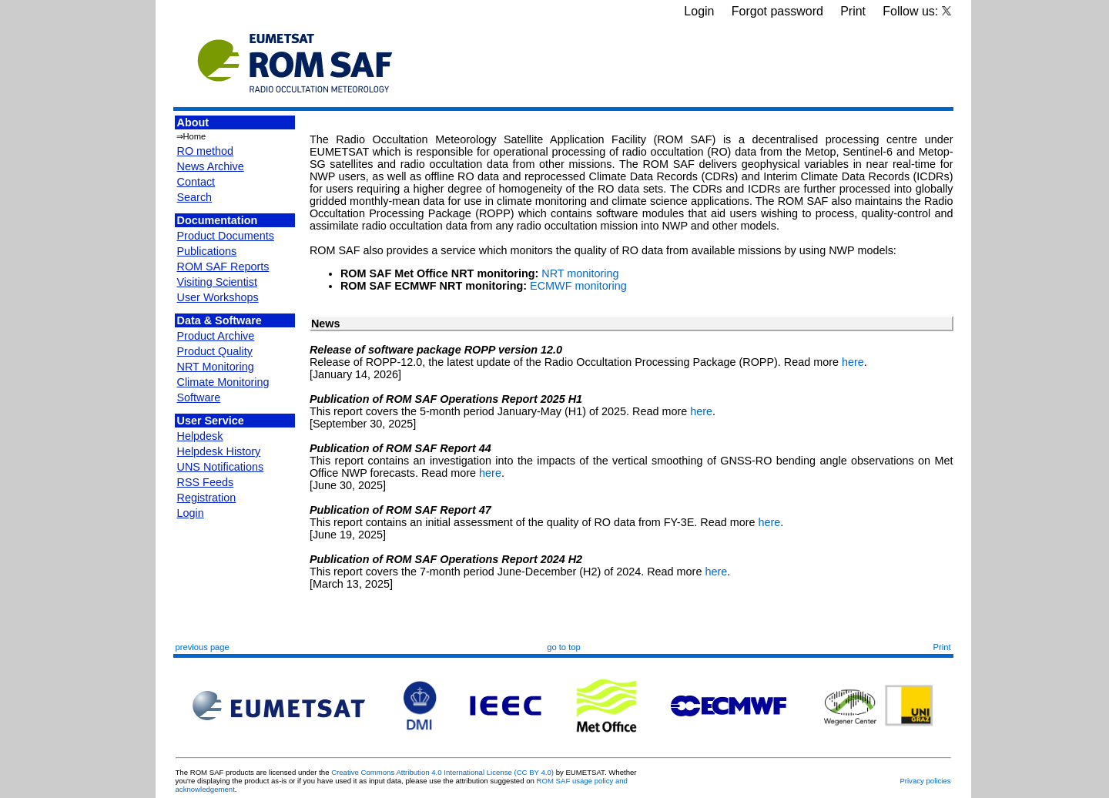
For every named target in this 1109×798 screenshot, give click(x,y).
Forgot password (777, 11)
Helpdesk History (219, 451)
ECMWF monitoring (578, 286)
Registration (206, 497)
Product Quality (215, 351)
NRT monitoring (579, 273)
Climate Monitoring (223, 382)
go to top (564, 647)
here (853, 362)
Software (199, 397)
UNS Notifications (220, 467)
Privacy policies (925, 780)
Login (699, 11)
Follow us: (916, 11)
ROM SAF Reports (223, 266)
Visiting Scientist (217, 282)
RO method (205, 151)
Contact (196, 182)
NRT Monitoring (215, 366)
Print (853, 11)
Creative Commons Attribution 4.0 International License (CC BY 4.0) (442, 772)
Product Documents (225, 236)
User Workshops (218, 297)
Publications (207, 251)
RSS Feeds (205, 482)
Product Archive (216, 336)
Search (195, 197)
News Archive (210, 166)
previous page (203, 647)
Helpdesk (200, 436)
